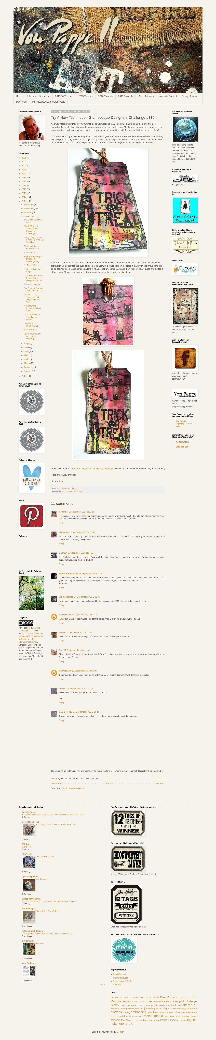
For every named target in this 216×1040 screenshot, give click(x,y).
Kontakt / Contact (168, 96)
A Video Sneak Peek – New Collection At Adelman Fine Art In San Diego (53, 815)
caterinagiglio (28, 908)
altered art (189, 1005)
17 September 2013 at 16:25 (85, 615)
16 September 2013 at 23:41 (92, 573)
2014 (24, 197)
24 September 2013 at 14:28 (86, 712)
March (27, 363)
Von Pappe (181, 421)
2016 (24, 189)
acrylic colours (159, 1005)
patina (194, 1016)
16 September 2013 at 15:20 (82, 532)
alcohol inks (174, 1005)
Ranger (116, 1001)
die (195, 1008)
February (28, 367)
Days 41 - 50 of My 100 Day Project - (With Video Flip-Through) (49, 901)
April (26, 359)
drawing (126, 1012)
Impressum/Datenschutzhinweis (48, 101)
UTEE (139, 1005)
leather (194, 1012)
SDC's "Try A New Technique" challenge (94, 468)
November (29, 208)
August (27, 343)
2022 (24, 166)
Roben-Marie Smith (31, 899)
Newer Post (57, 783)
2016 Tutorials (105, 96)
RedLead (127, 1001)
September (29, 216)
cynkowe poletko (30, 876)
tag (80, 491)
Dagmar (63, 553)
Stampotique (73, 491)
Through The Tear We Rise (47, 911)
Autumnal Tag (30, 252)
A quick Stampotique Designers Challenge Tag (33, 259)
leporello (114, 1016)
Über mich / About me (38, 96)
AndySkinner (139, 998)
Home (19, 96)
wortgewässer (182, 442)
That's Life (27, 854)
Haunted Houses (120, 978)
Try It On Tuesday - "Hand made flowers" (32, 317)
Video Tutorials (146, 96)
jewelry (188, 1012)
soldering (152, 1020)
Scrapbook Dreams (31, 822)
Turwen (62, 688)
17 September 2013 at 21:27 (79, 632)
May (26, 355)
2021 (24, 169)
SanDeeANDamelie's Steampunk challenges (172, 1001)
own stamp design (173, 1016)
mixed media (153, 1016)
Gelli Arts (117, 985)
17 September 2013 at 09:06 (87, 597)
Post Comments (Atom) (73, 788)
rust (145, 1020)
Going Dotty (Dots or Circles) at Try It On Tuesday (34, 240)
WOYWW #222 (30, 330)
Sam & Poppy (65, 712)
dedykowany (41, 879)
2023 (24, 162)
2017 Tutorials (125, 96)
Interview (187, 998)
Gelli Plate (178, 998)
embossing (138, 1012)
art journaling (147, 1008)
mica (141, 1016)
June (26, 351)
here (158, 136)
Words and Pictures (68, 573)
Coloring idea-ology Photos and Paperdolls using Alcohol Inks (48, 934)
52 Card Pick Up (118, 998)
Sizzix (115, 1005)
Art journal (40, 943)
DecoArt (166, 997)
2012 (24, 376)
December (29, 204)
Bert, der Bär (182, 447)
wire (131, 1024)
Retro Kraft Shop (139, 1002)
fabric (149, 1012)
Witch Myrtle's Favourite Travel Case (32, 308)
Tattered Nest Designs (32, 931)
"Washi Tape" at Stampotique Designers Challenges (31, 230)
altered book (134, 1008)
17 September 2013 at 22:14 (76, 650)
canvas (190, 1008)
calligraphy (181, 1008)
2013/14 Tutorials (64, 96)
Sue (61, 650)
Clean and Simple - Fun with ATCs (32, 247)
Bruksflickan (28, 941)
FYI (37, 966)
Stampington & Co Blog (123, 981)
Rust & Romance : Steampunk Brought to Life (55, 824)
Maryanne (64, 532)
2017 (24, 185)
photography (137, 1020)
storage (182, 1020)
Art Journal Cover (31, 265)
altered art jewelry (119, 1008)
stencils (174, 1020)
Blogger (120, 1032)
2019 (24, 177)
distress (116, 1012)
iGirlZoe (26, 844)
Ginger (62, 632)
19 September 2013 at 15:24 (80, 688)
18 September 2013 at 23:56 (85, 671)
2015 (24, 193)
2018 (24, 181)
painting (186, 1016)
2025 (24, 158)
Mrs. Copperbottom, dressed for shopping (33, 336)
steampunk (162, 1020)
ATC (129, 997)
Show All (102, 984)
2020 (24, 173)
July (26, 347)
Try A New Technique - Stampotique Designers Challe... (34, 278)
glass (171, 1012)
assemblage (162, 1008)
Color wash (152, 997)
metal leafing (131, 1016)
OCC (194, 997)
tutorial (123, 1023)
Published (21, 101)
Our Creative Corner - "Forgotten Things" (33, 289)
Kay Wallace (65, 615)
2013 (24, 201)
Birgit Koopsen (119, 974)
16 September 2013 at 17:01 (80, 553)
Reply (61, 523)
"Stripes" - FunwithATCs (31, 324)
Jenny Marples (66, 597)
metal (122, 1016)
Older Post (159, 783)
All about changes (32, 284)
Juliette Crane (28, 812)
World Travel (27, 847)
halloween (63, 491)
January (28, 371)
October (28, 212)
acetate (146, 1005)
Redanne (63, 512)
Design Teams (189, 96)
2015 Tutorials (85, 96)
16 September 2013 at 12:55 (81, 512)
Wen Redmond (29, 963)
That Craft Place (128, 1005)
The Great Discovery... (45, 857)
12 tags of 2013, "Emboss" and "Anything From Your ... (32, 298)
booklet (173, 1008)
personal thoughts (121, 1020)
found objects (160, 1012)
